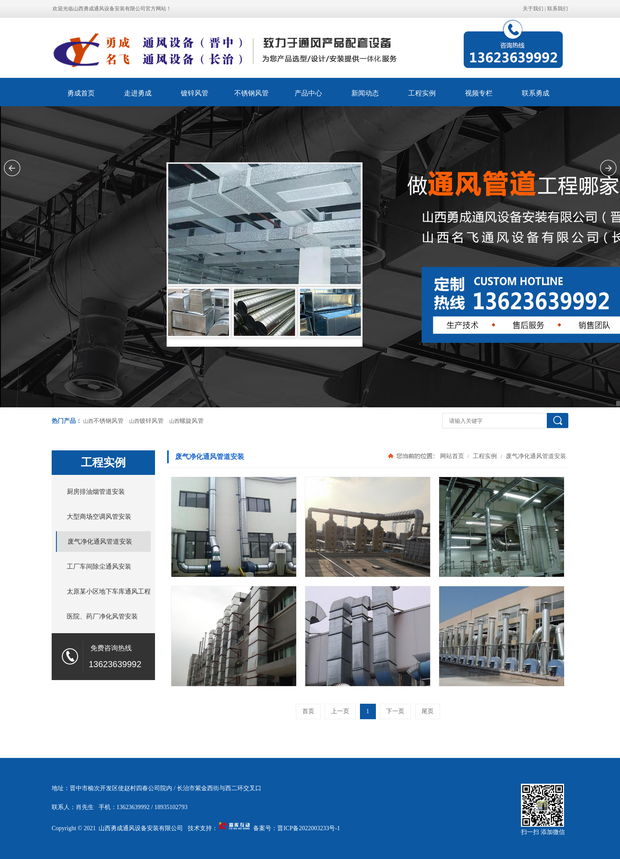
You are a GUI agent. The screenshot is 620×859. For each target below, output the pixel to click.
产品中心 (308, 93)
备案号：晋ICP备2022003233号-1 (296, 828)
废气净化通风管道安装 (535, 456)
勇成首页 (81, 93)
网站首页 (452, 456)
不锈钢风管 (251, 93)
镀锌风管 (194, 93)
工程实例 (422, 93)
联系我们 (557, 9)
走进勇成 (138, 93)
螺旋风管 (192, 421)
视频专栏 (479, 93)
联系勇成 (535, 93)
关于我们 (533, 9)
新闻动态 (365, 93)
